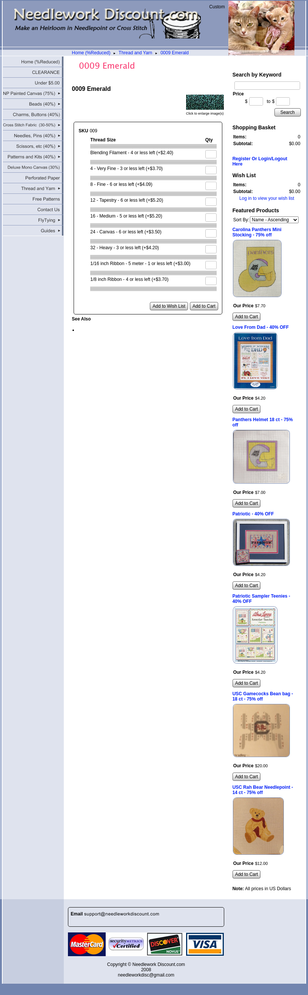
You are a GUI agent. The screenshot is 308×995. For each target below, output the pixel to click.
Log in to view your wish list (266, 198)
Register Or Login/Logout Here (260, 161)
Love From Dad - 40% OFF (261, 327)
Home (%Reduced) (91, 52)
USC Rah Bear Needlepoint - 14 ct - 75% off (263, 790)
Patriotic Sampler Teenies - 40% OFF (261, 598)
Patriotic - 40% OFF (253, 514)
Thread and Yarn (135, 52)
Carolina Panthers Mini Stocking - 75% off (257, 232)
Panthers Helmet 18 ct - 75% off (263, 422)
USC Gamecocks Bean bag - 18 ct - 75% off (263, 696)
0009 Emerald (174, 52)
